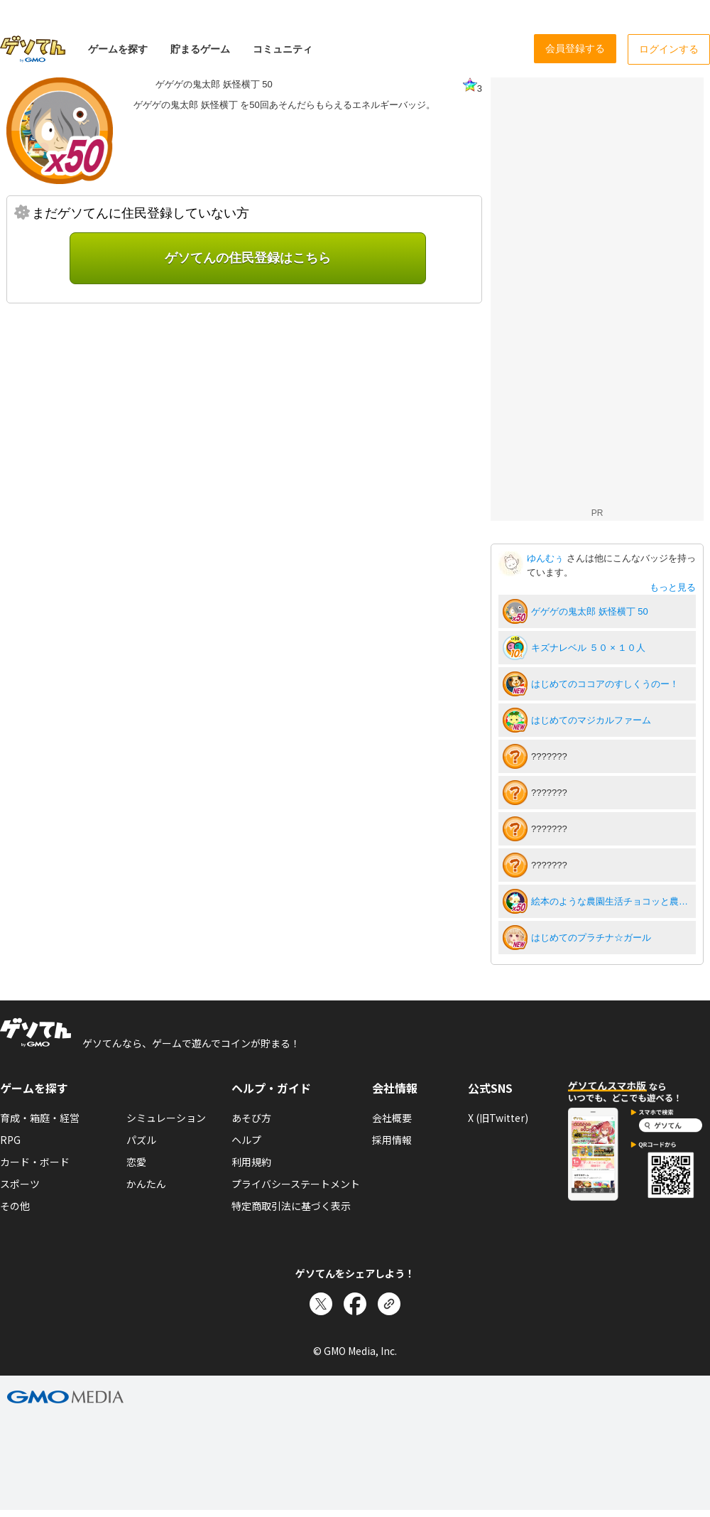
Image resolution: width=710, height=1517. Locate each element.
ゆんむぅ (547, 558)
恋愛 (136, 1162)
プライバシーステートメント (295, 1184)
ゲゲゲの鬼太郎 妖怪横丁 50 (589, 611)
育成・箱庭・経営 (40, 1118)
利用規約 (251, 1162)
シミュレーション (166, 1118)
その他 (15, 1206)
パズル (141, 1140)
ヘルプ (246, 1140)
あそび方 (251, 1118)
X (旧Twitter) (498, 1118)
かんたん (146, 1184)
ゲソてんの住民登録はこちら (248, 258)
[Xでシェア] (321, 1303)
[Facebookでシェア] (355, 1303)
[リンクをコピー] (389, 1303)
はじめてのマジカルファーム (591, 720)
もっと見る (673, 587)
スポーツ (20, 1184)
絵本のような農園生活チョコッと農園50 (611, 901)
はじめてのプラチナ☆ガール (591, 937)
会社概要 (392, 1118)
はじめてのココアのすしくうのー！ (605, 684)
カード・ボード (35, 1162)
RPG (10, 1140)
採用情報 (392, 1140)
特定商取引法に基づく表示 (291, 1206)
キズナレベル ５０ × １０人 (588, 647)
